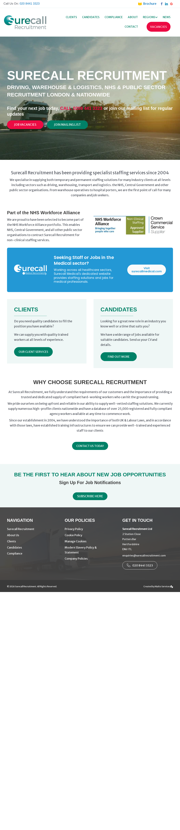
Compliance (114, 17)
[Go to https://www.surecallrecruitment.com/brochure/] (149, 3)
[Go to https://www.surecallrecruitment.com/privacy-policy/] (90, 529)
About (133, 17)
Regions (149, 17)
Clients (71, 17)
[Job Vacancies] (25, 124)
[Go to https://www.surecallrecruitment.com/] (32, 529)
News (167, 17)
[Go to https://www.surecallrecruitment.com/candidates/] (32, 547)
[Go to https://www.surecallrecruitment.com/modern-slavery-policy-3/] (90, 550)
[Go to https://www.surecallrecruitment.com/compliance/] (32, 553)
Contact (131, 26)
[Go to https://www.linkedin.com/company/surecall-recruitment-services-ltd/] (167, 3)
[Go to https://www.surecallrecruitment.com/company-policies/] (90, 558)
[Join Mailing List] (67, 124)
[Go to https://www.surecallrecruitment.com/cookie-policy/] (90, 535)
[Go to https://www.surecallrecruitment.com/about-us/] (32, 535)
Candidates (90, 17)
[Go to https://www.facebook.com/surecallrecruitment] (162, 3)
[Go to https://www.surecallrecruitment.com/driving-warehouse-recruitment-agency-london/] (32, 541)
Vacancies (158, 27)
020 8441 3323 (30, 3)
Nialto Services (164, 586)
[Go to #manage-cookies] (90, 541)
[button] (156, 17)
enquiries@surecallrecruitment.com (144, 555)
